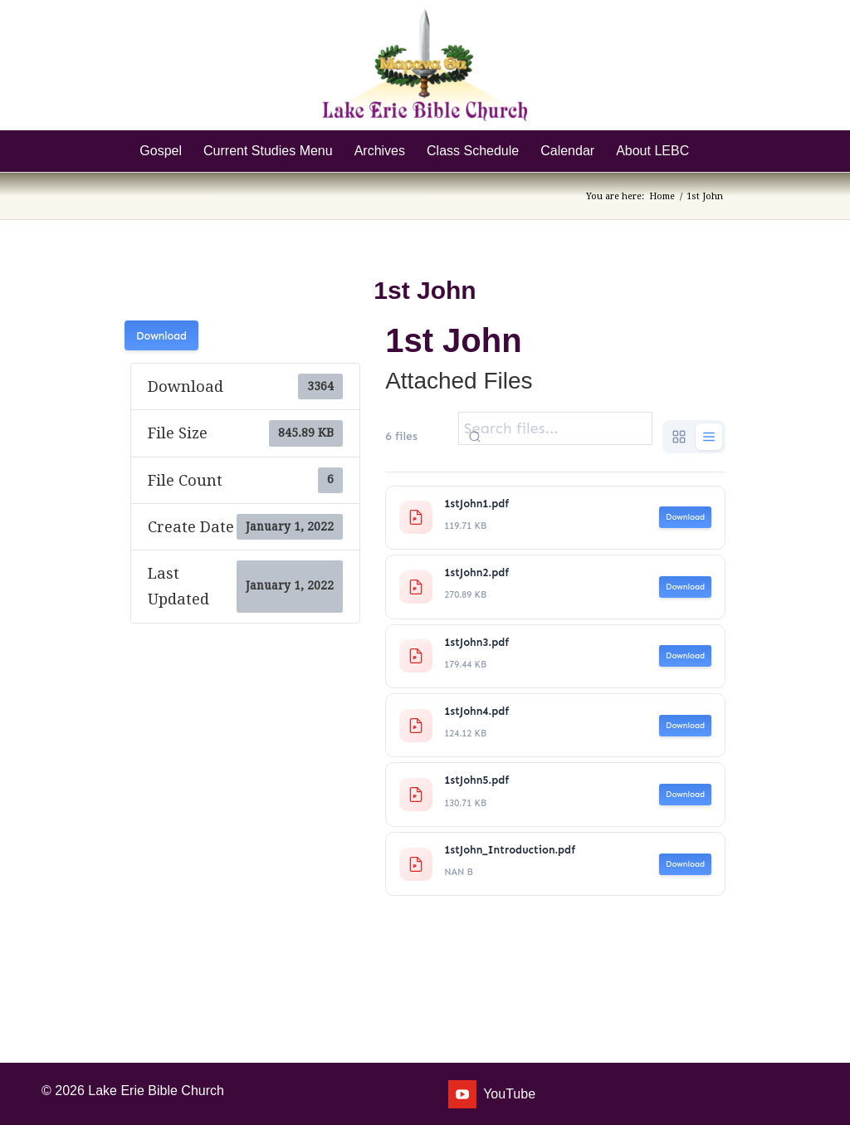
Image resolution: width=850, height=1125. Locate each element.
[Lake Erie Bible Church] (424, 65)
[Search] (710, 151)
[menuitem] (161, 151)
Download (161, 336)
